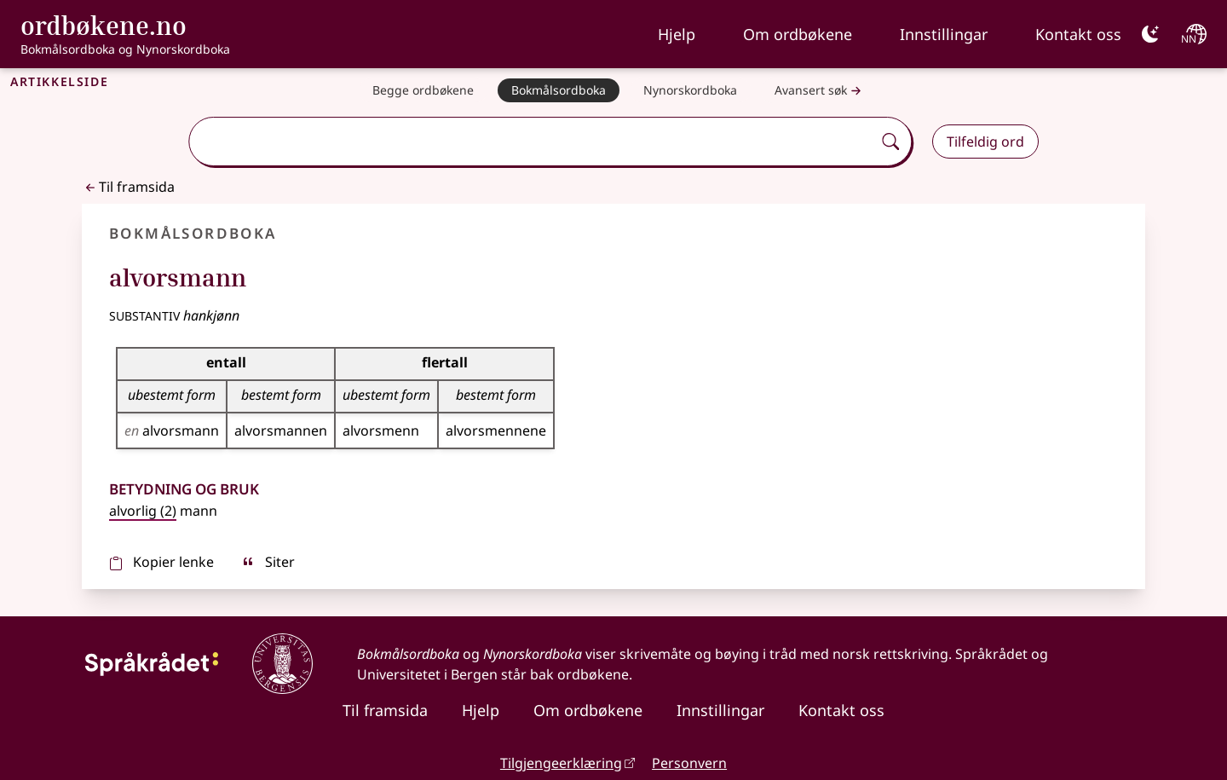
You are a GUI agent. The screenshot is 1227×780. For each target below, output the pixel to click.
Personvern (689, 763)
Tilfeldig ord (985, 141)
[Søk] (890, 141)
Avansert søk (820, 91)
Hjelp (676, 34)
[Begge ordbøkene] (423, 90)
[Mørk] (1150, 34)
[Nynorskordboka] (690, 90)
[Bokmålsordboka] (558, 90)
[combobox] (532, 141)
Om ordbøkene (797, 34)
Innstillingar (944, 34)
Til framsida (128, 186)
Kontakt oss (1078, 34)
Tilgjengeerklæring (561, 763)
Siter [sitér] (268, 561)
